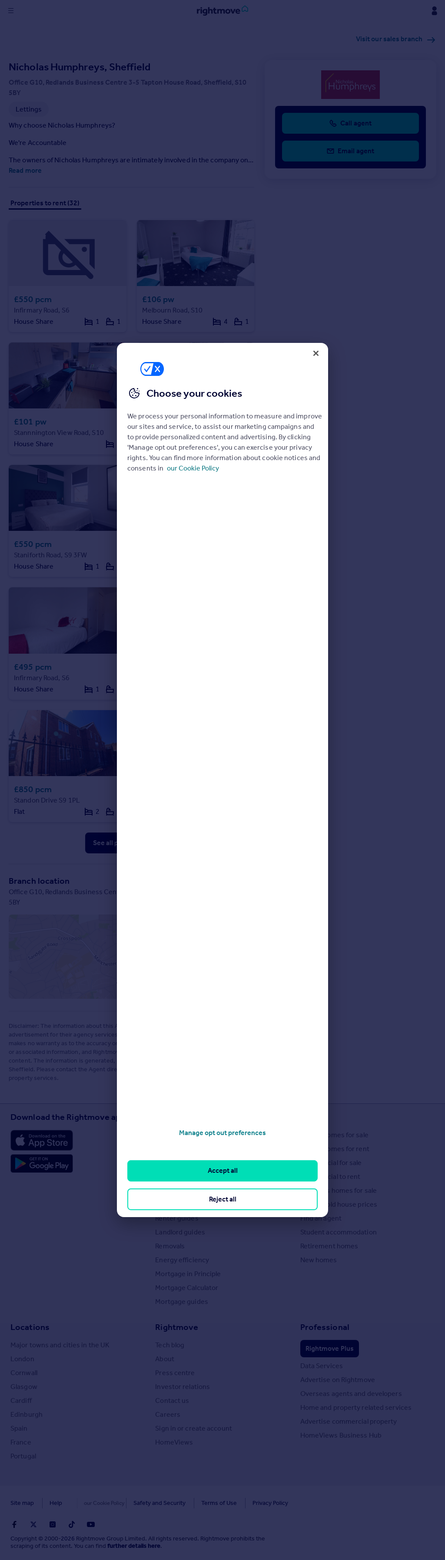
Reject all (222, 1199)
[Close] (315, 353)
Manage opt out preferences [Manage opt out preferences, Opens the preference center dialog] (222, 1133)
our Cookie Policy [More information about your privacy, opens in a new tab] (193, 468)
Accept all (223, 1170)
